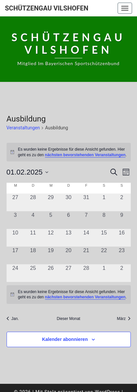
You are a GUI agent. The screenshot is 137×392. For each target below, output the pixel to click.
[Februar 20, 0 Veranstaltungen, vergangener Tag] (69, 255)
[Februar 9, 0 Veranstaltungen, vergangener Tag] (122, 220)
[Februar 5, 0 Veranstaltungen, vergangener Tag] (51, 220)
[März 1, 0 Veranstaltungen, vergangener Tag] (104, 273)
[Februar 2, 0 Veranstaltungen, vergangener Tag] (122, 202)
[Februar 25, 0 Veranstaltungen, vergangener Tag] (33, 273)
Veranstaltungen (23, 127)
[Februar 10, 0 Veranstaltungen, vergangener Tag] (15, 238)
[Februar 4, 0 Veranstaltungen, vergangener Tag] (33, 220)
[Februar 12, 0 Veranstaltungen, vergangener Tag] (51, 238)
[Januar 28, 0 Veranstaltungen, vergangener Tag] (33, 202)
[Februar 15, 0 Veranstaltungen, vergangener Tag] (104, 238)
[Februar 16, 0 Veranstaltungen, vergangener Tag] (122, 238)
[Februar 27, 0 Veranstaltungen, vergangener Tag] (69, 273)
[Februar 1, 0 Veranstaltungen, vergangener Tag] (104, 202)
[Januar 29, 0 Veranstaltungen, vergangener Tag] (51, 202)
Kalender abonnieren (65, 339)
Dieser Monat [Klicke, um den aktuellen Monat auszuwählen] (68, 318)
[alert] (69, 152)
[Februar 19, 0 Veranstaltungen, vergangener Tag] (51, 255)
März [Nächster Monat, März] (124, 318)
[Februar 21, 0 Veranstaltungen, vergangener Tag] (86, 255)
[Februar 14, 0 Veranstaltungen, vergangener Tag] (86, 238)
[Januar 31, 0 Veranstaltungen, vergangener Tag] (86, 202)
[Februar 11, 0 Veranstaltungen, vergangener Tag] (33, 238)
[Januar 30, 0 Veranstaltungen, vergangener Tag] (69, 202)
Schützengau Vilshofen (46, 8)
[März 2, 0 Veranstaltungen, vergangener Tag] (122, 273)
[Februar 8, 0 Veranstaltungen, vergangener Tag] (104, 220)
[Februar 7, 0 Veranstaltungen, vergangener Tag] (86, 220)
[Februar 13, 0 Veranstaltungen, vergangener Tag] (69, 238)
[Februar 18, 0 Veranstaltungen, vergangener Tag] (33, 255)
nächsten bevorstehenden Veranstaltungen (85, 155)
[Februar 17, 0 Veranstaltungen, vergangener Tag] (15, 255)
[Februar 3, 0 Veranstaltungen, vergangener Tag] (15, 220)
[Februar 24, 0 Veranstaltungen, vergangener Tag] (15, 273)
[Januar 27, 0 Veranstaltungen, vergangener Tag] (15, 202)
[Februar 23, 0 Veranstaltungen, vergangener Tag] (122, 255)
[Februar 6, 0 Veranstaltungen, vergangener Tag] (69, 220)
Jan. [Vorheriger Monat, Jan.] (13, 318)
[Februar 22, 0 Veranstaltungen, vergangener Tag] (104, 255)
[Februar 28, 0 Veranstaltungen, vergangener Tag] (86, 273)
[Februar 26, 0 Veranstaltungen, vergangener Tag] (51, 273)
